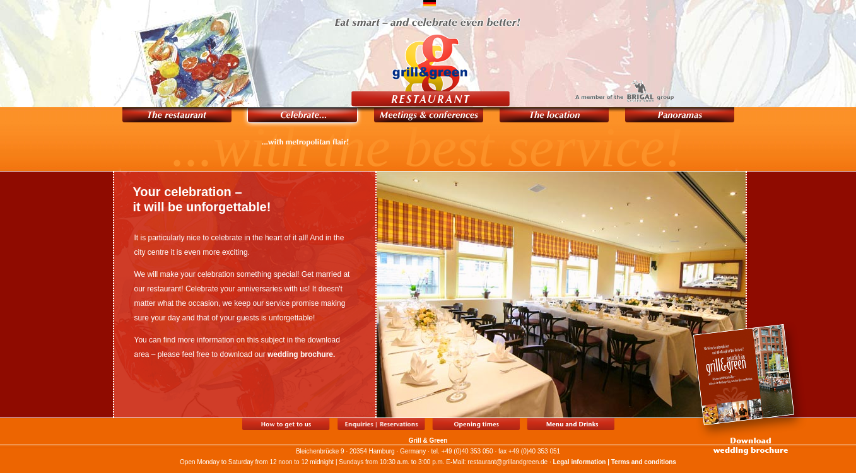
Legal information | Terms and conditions (614, 461)
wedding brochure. (301, 354)
